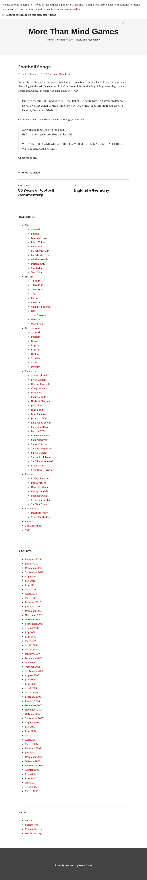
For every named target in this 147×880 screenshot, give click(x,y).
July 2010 (30, 580)
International (32, 328)
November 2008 (34, 662)
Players (29, 474)
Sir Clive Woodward (42, 461)
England (35, 345)
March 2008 (31, 692)
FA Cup (35, 298)
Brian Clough (38, 379)
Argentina (37, 332)
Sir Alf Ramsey (39, 452)
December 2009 (33, 610)
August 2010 (32, 576)
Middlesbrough (39, 259)
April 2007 (31, 739)
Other (34, 311)
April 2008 (31, 688)
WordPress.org (33, 833)
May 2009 (30, 641)
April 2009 (31, 645)
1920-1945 (37, 285)
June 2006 (30, 778)
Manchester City (40, 250)
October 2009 (32, 619)
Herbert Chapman (41, 401)
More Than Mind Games (74, 31)
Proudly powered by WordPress (73, 865)
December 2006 (33, 757)
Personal (42, 315)
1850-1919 (37, 281)
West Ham (37, 272)
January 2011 (32, 563)
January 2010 (32, 606)
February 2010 (33, 602)
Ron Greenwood (40, 435)
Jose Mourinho (39, 418)
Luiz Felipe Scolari (41, 422)
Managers (30, 371)
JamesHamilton (61, 74)
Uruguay (35, 366)
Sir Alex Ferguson (41, 448)
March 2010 (31, 598)
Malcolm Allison (40, 427)
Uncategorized (31, 172)
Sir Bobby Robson (41, 457)
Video (28, 530)
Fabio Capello (38, 397)
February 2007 (33, 748)
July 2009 (30, 632)
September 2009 (34, 623)
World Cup (37, 323)
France (35, 349)
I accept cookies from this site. (22, 14)
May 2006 (30, 782)
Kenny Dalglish (39, 491)
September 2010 (34, 572)
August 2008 (32, 675)
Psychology (31, 508)
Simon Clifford (39, 444)
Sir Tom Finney (39, 504)
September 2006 (34, 765)
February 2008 (33, 696)
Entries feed (31, 824)
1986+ (34, 293)
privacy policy (72, 9)
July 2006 (30, 774)
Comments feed (34, 829)
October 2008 (32, 666)
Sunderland (37, 268)
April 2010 (31, 593)
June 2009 (30, 636)
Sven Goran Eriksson (42, 470)
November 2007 (34, 709)
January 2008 (32, 701)
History (29, 276)
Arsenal (35, 229)
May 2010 (30, 589)
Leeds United (38, 242)
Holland (35, 354)
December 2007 (33, 705)
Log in (28, 820)
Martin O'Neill (39, 431)
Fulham (35, 233)
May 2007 (30, 735)
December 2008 (33, 658)
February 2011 (33, 559)
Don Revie (36, 392)
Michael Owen (39, 495)
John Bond (37, 409)
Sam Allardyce (39, 439)
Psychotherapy (39, 512)
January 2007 (32, 752)
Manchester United (41, 255)
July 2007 (30, 726)
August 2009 (32, 628)
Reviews (29, 521)
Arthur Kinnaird (40, 375)
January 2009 (32, 653)
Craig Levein (38, 388)
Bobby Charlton (40, 478)
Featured (36, 302)
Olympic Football (40, 306)
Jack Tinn (36, 405)
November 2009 (34, 615)
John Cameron (39, 414)
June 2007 (30, 731)
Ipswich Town (39, 238)
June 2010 (30, 585)
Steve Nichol (38, 465)
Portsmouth (38, 263)
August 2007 (32, 722)
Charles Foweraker (41, 384)
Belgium (35, 336)
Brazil (34, 341)
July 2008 (30, 679)
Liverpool (36, 246)
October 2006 (32, 761)
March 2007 (31, 744)
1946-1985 (37, 289)
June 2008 (30, 684)
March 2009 (31, 649)
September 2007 (34, 718)
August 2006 (32, 769)
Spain (34, 362)
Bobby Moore (38, 482)
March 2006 (31, 791)
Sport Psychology (41, 517)
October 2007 (32, 714)
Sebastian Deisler (40, 500)
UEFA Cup (36, 319)
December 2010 (33, 568)
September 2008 (34, 671)
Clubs (28, 225)
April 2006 (31, 787)
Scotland (36, 358)
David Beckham (39, 487)
